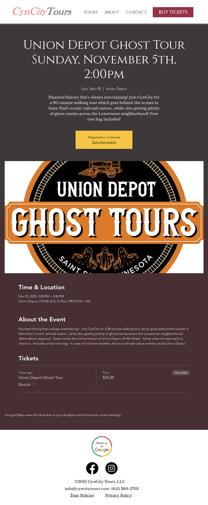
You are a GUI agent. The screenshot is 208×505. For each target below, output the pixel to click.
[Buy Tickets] (173, 12)
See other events (104, 142)
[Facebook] (92, 468)
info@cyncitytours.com (88, 489)
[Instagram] (111, 468)
